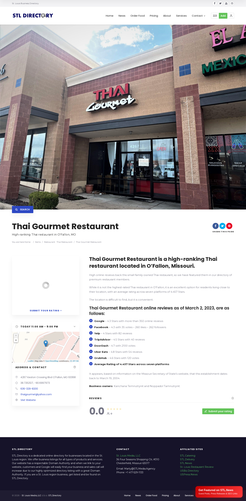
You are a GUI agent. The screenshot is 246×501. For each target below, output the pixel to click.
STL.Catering (187, 455)
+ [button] (16, 336)
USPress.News (188, 474)
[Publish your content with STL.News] (219, 492)
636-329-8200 (29, 388)
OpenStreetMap (51, 361)
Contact (198, 15)
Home (109, 15)
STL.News (186, 463)
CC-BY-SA (74, 361)
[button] (231, 16)
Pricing (154, 15)
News (122, 15)
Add (223, 15)
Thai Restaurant (64, 242)
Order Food (138, 15)
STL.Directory (54, 495)
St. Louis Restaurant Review (197, 466)
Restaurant (49, 242)
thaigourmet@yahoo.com (36, 394)
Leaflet (30, 361)
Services (181, 15)
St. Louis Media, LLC (128, 455)
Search (22, 209)
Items (38, 242)
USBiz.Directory (189, 470)
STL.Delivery (187, 459)
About (167, 15)
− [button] (16, 340)
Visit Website (28, 400)
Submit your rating (218, 411)
